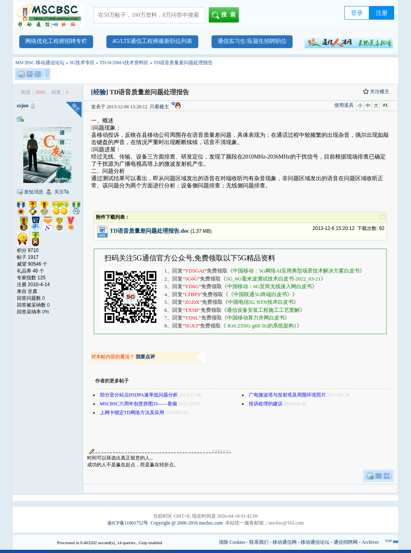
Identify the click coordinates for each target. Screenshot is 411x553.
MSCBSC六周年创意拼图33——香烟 (138, 404)
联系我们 (259, 542)
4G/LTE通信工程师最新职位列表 (152, 41)
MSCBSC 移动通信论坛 (40, 62)
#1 (385, 105)
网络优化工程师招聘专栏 (56, 41)
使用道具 (344, 105)
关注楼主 (376, 91)
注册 (382, 13)
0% (45, 312)
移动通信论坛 (315, 542)
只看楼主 (159, 107)
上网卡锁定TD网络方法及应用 (132, 412)
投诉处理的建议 (266, 404)
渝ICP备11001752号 (127, 523)
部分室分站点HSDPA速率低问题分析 (139, 395)
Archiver (370, 542)
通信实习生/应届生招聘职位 (252, 41)
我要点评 (145, 357)
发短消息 (33, 192)
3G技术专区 (82, 62)
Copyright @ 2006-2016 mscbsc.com (187, 523)
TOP (388, 541)
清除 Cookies (232, 542)
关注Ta (61, 192)
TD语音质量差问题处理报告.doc (149, 231)
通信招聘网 (346, 542)
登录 (357, 13)
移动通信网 (285, 542)
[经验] (99, 92)
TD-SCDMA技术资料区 (124, 62)
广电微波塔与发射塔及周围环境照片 (287, 395)
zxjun (22, 105)
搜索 (225, 15)
